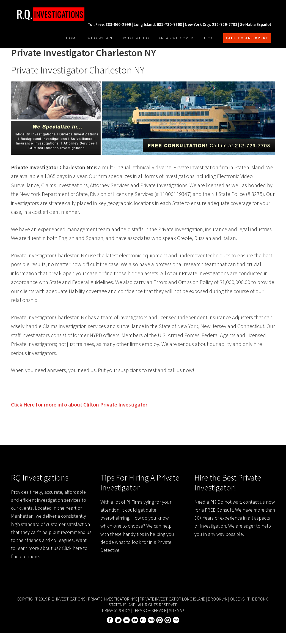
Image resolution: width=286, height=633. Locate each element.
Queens (237, 599)
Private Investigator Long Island (172, 599)
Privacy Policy (116, 610)
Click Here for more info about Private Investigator (79, 404)
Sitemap (176, 610)
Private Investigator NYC (112, 599)
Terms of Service (149, 610)
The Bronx (257, 599)
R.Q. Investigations (52, 14)
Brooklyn (217, 599)
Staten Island (122, 604)
